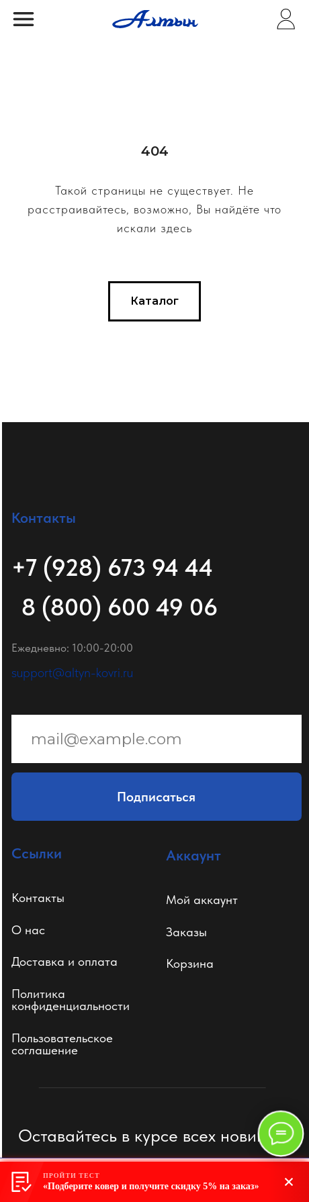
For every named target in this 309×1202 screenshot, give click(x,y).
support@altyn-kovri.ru (72, 672)
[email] (156, 739)
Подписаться (156, 797)
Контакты (37, 897)
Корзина (190, 963)
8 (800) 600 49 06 (119, 607)
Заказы (186, 932)
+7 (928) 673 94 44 (112, 567)
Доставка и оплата (64, 961)
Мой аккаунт (202, 899)
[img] (285, 19)
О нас (28, 930)
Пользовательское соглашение (62, 1044)
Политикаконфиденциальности (70, 1000)
